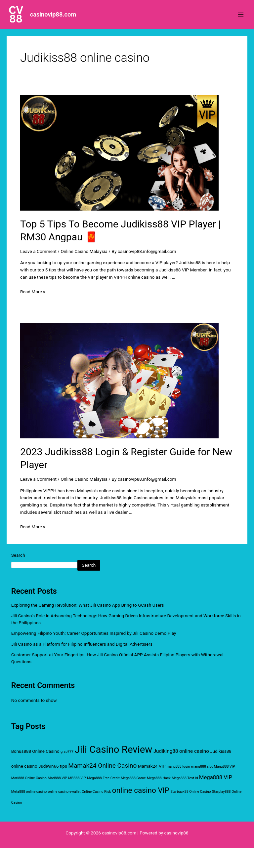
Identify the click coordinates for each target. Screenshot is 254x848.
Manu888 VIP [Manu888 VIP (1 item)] (224, 766)
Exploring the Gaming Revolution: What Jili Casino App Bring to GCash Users (87, 605)
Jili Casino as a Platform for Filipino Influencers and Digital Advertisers (81, 644)
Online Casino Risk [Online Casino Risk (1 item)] (96, 791)
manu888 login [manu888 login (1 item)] (178, 766)
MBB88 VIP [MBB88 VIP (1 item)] (77, 778)
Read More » (32, 291)
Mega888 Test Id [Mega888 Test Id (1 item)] (185, 778)
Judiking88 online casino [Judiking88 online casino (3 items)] (181, 751)
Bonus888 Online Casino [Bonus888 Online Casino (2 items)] (35, 751)
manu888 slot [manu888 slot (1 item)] (202, 766)
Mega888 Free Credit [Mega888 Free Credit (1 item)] (103, 778)
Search (18, 555)
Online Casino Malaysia (84, 251)
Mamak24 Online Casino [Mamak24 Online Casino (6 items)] (102, 765)
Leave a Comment (38, 251)
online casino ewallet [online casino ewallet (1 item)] (64, 791)
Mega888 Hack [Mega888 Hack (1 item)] (159, 778)
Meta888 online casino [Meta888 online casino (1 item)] (29, 791)
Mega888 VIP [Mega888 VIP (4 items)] (215, 777)
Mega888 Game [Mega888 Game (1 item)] (133, 778)
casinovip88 (176, 832)
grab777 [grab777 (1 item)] (67, 751)
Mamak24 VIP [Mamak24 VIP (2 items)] (152, 766)
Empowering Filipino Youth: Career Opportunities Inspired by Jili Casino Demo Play (93, 633)
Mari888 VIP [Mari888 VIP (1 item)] (57, 778)
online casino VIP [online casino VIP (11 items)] (140, 790)
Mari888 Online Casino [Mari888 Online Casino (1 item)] (29, 778)
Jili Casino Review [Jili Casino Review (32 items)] (113, 749)
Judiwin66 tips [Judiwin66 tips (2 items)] (52, 766)
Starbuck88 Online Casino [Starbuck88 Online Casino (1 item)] (191, 791)
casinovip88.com (53, 14)
